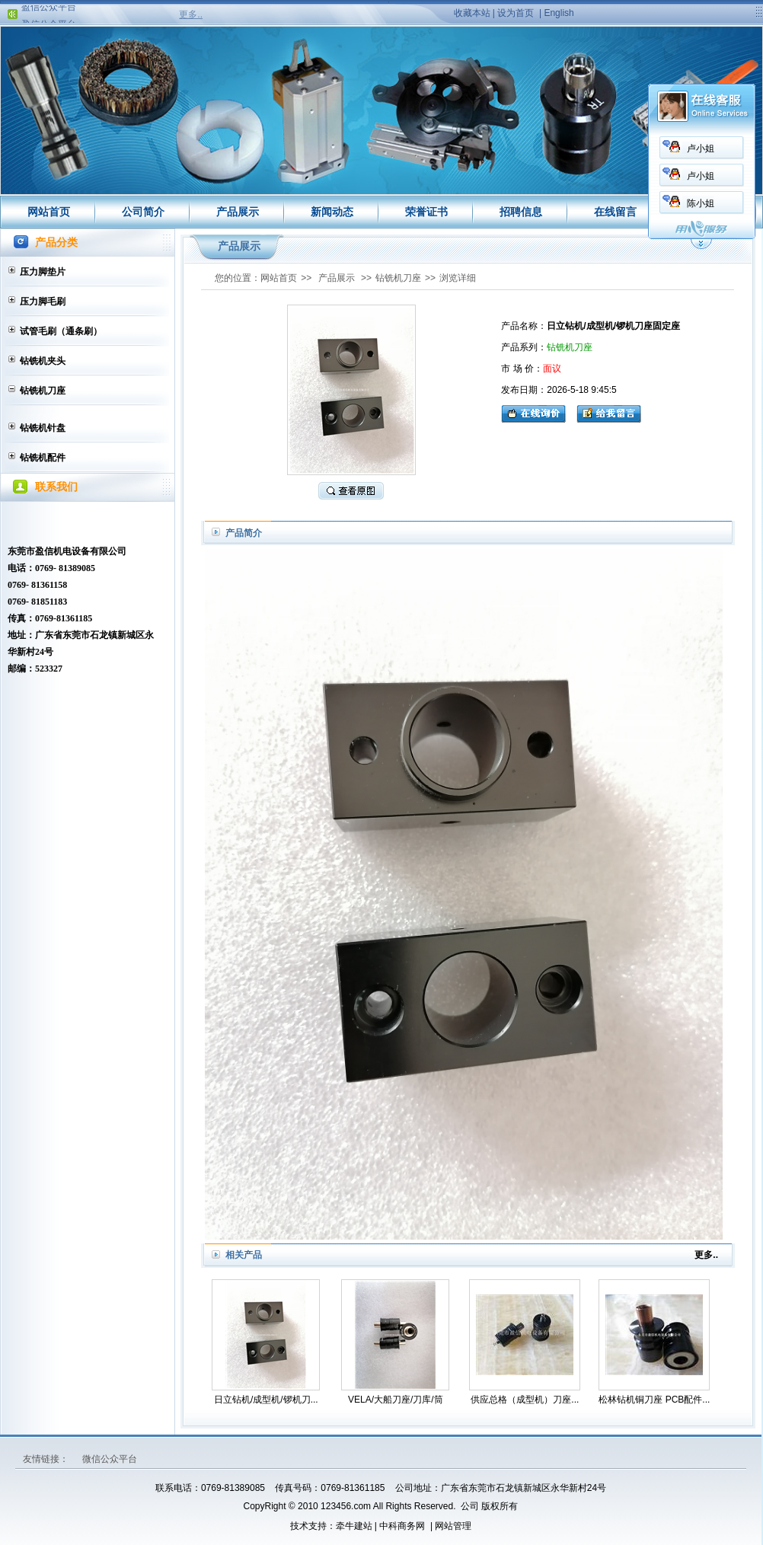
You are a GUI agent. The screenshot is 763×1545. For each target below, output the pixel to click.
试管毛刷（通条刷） (61, 331)
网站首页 (48, 212)
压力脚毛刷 (42, 301)
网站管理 (453, 1526)
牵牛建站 (354, 1526)
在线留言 (615, 212)
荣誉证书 (426, 212)
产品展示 (237, 212)
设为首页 (515, 13)
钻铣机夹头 (42, 361)
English (558, 13)
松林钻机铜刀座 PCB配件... (654, 1399)
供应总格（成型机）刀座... (525, 1399)
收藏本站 (472, 13)
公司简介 (143, 212)
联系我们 (709, 212)
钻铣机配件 (42, 457)
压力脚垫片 (42, 272)
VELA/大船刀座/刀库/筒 (395, 1399)
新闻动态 (332, 212)
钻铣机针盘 (42, 428)
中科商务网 (402, 1526)
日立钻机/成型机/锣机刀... (266, 1399)
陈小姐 (522, 203)
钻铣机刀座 (42, 390)
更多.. (191, 14)
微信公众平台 (109, 1459)
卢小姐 (522, 148)
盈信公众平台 (48, 12)
